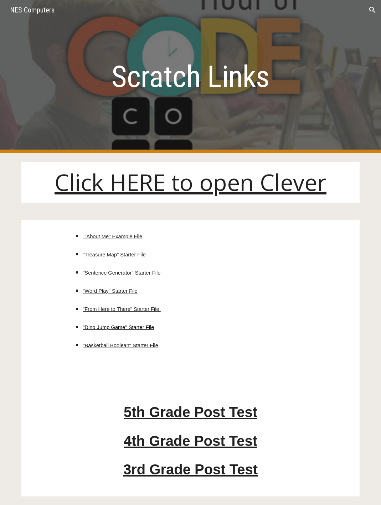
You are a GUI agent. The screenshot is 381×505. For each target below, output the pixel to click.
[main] (190, 76)
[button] (372, 10)
